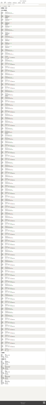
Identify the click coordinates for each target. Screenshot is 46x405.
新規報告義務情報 (9, 2)
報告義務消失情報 (15, 2)
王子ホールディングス (7, 366)
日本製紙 (6, 371)
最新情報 (2, 2)
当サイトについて (23, 402)
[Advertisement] (23, 395)
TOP (44, 403)
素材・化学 (6, 356)
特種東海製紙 (6, 361)
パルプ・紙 (6, 355)
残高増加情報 (19, 2)
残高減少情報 (23, 2)
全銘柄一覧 (5, 2)
